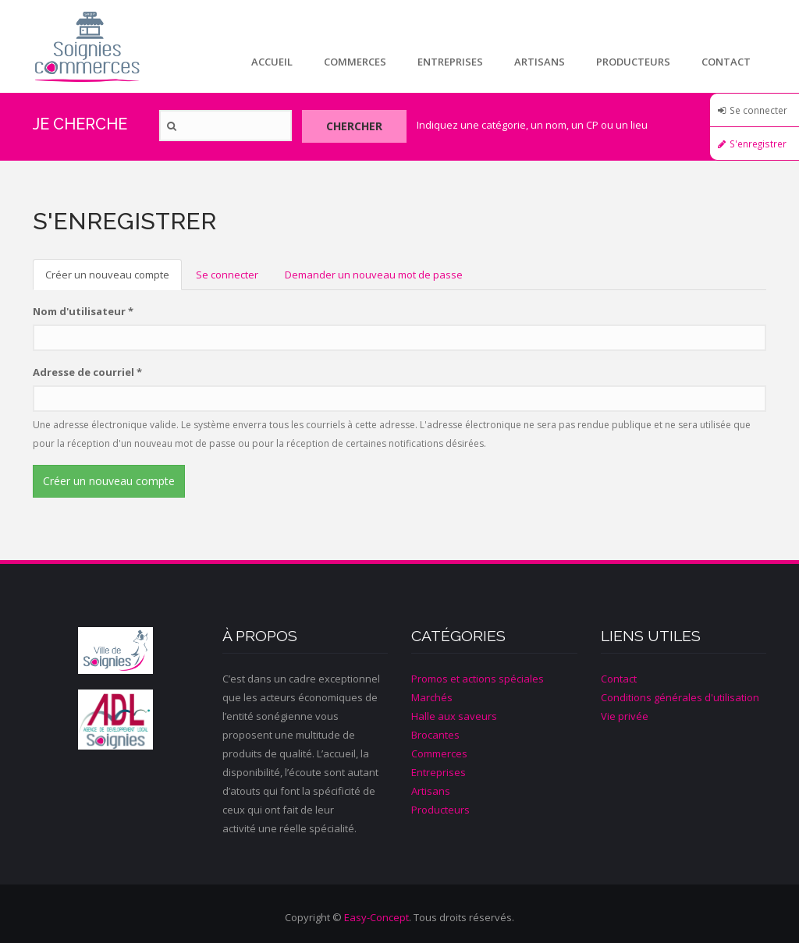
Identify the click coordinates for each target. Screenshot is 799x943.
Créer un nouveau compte (113, 279)
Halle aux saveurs (454, 716)
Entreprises (450, 62)
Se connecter (758, 110)
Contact (726, 62)
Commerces (355, 62)
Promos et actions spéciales (477, 679)
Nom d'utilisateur (83, 311)
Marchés (432, 697)
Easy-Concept (376, 917)
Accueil (272, 62)
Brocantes (435, 735)
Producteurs (633, 62)
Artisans (539, 62)
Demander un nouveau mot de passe (374, 275)
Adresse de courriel (87, 372)
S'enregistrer (758, 143)
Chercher (354, 126)
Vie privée (624, 716)
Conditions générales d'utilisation (680, 697)
